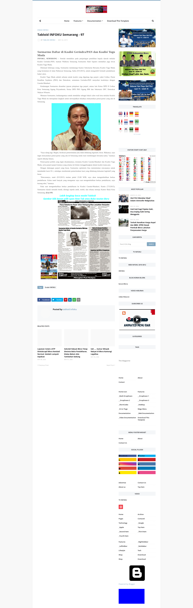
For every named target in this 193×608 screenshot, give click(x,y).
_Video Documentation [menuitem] (127, 417)
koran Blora (123, 284)
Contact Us (123, 443)
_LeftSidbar (123, 546)
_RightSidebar (143, 542)
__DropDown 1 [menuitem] (143, 396)
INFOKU (122, 271)
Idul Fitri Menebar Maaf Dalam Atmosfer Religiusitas (142, 199)
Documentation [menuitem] (94, 21)
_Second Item (124, 531)
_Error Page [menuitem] (123, 409)
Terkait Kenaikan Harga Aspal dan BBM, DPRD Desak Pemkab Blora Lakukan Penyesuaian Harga (142, 226)
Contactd (141, 519)
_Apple (121, 527)
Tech (139, 550)
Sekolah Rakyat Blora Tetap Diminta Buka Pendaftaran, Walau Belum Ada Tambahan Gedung (76, 353)
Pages (121, 519)
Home (121, 378)
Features (122, 542)
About (140, 378)
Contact (122, 382)
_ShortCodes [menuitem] (123, 405)
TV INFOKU (123, 258)
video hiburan (124, 297)
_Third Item (142, 531)
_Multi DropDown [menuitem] (125, 396)
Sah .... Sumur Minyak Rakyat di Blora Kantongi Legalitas (101, 351)
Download (142, 555)
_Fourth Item (123, 536)
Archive (141, 514)
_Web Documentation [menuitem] (146, 413)
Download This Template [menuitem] (118, 21)
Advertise (122, 483)
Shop (120, 555)
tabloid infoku (49, 40)
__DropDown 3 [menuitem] (143, 400)
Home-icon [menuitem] (123, 392)
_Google (141, 523)
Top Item (141, 487)
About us (122, 487)
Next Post (110, 365)
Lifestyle (122, 550)
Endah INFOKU (42, 30)
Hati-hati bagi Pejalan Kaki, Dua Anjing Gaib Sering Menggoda (141, 211)
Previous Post (44, 365)
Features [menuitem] (77, 21)
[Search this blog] (132, 244)
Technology (123, 523)
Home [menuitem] (66, 21)
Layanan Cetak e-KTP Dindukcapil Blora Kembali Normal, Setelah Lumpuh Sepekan (48, 353)
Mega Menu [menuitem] (142, 409)
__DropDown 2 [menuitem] (124, 400)
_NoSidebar (142, 546)
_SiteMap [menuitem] (141, 405)
